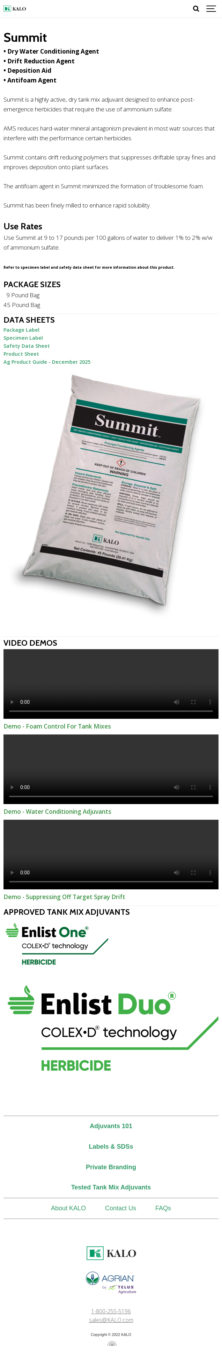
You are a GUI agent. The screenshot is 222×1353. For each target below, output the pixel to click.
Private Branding (111, 1167)
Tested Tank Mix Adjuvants (111, 1187)
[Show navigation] (212, 8)
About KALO (68, 1208)
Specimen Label (23, 338)
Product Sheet (21, 354)
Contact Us (120, 1208)
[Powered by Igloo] (111, 1343)
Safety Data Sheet (26, 346)
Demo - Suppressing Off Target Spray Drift (111, 854)
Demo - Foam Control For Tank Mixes (111, 684)
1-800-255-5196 (111, 1311)
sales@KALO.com (111, 1320)
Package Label (21, 330)
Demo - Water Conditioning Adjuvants (111, 769)
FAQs (163, 1208)
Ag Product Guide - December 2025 (46, 362)
